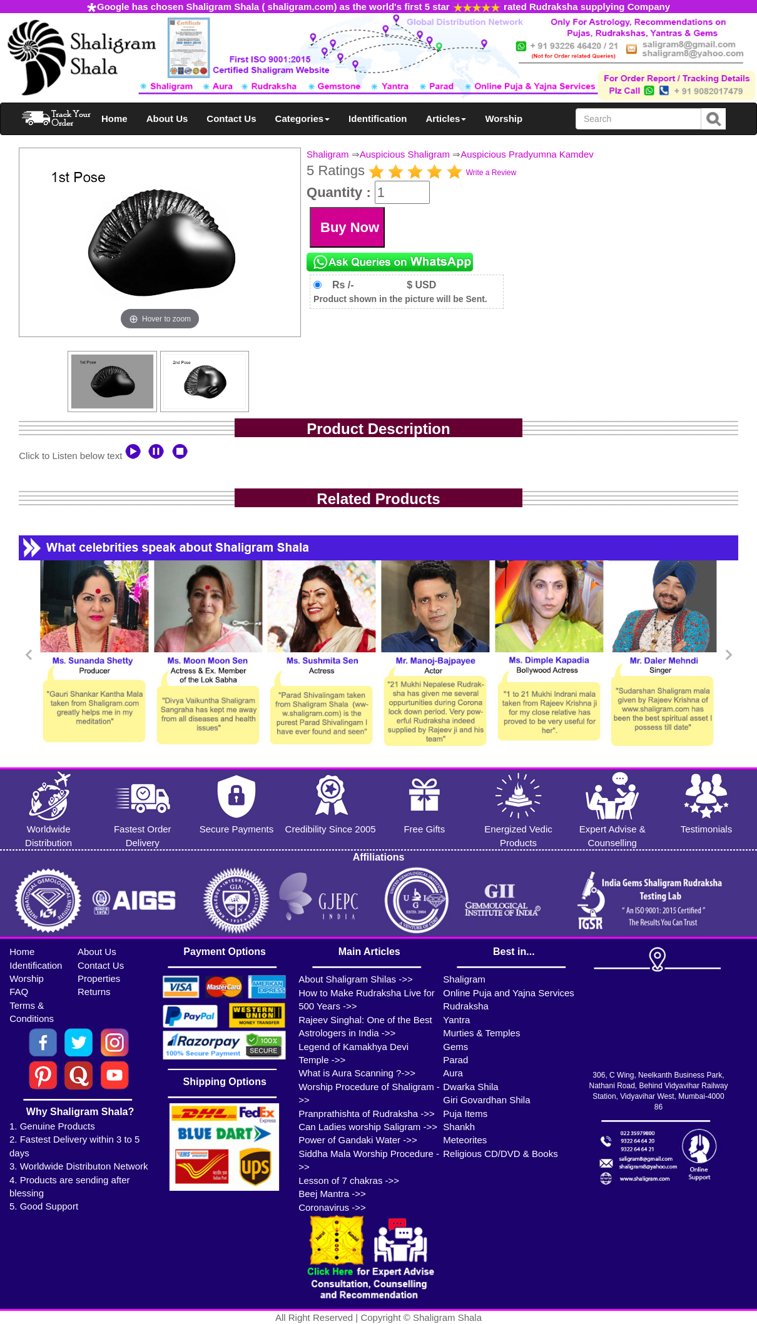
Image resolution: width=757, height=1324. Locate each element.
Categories (302, 118)
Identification (377, 118)
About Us (167, 118)
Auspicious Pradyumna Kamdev (527, 154)
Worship (503, 118)
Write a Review (491, 172)
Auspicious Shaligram (405, 154)
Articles (445, 118)
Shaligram (328, 154)
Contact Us (231, 118)
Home (114, 118)
